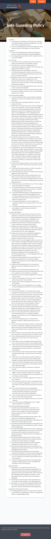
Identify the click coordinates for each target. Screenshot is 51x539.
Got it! (25, 534)
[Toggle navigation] (44, 6)
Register (41, 1)
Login (33, 1)
